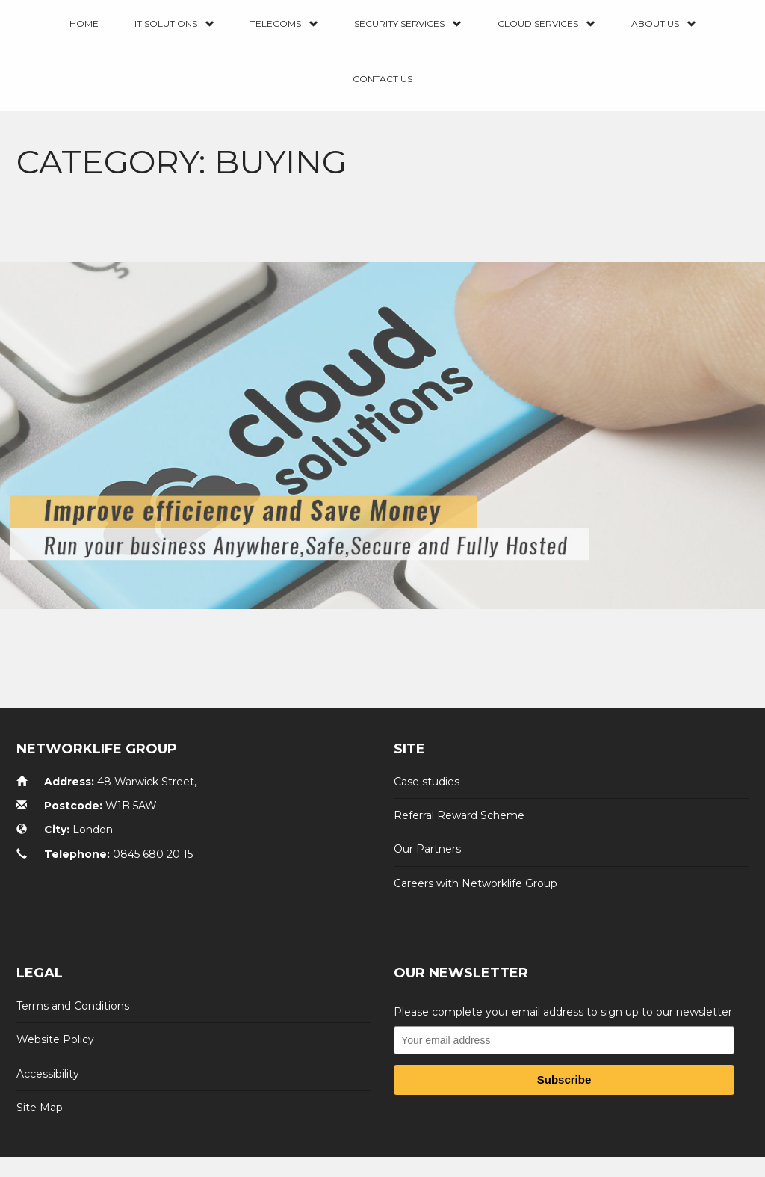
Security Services (408, 24)
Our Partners (427, 849)
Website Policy (55, 1039)
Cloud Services (546, 24)
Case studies (426, 781)
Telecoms (284, 24)
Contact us (382, 78)
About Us (663, 24)
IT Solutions (174, 24)
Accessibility (47, 1074)
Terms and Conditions (72, 1006)
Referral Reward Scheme (459, 815)
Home (84, 23)
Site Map (39, 1107)
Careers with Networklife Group (475, 883)
